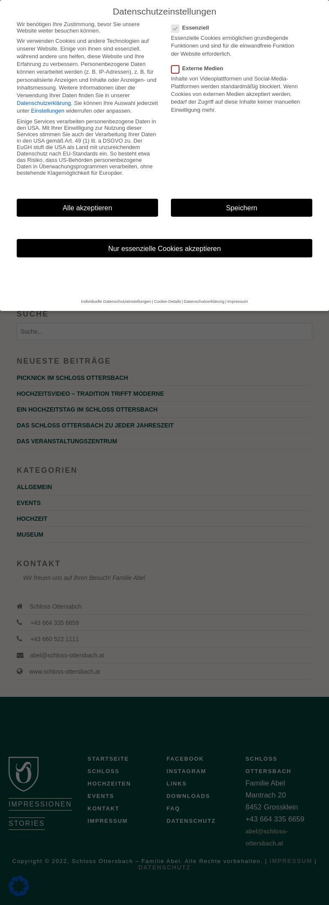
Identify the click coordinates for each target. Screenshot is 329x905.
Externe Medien (200, 68)
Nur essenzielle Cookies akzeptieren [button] (164, 248)
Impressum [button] (237, 301)
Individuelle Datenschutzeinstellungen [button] (116, 301)
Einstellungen (47, 111)
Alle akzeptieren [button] (87, 208)
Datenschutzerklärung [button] (204, 301)
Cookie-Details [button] (167, 301)
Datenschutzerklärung (44, 103)
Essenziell (193, 27)
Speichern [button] (241, 208)
